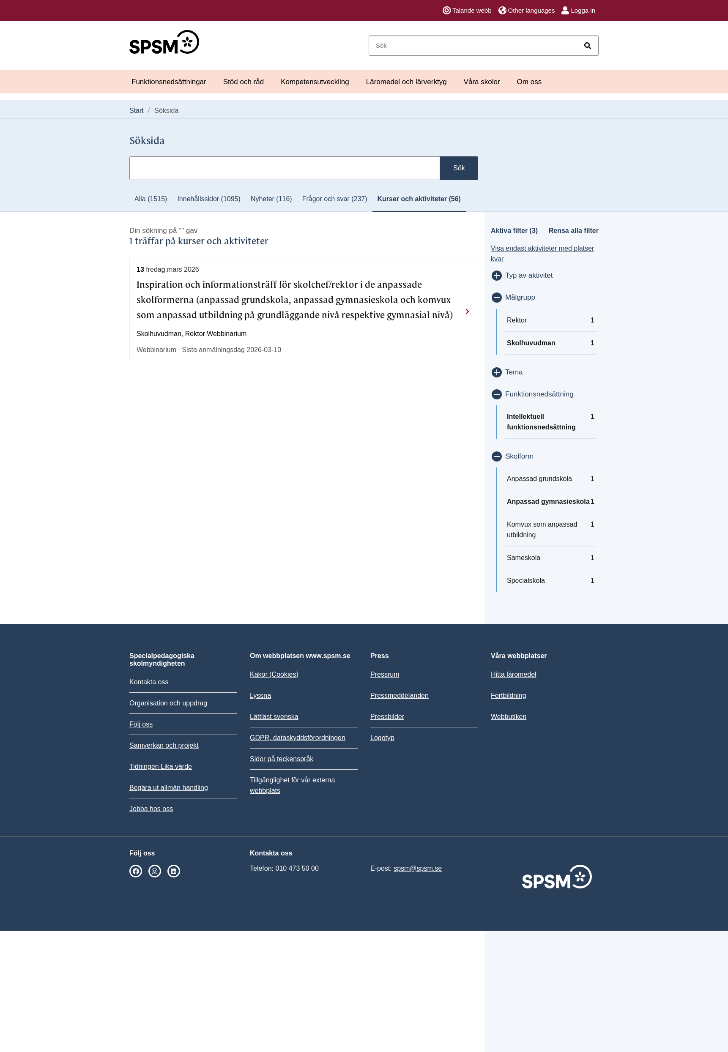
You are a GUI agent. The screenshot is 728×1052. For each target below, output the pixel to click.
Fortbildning (508, 695)
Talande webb (467, 10)
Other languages (526, 10)
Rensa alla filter (574, 230)
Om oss (529, 82)
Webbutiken (508, 716)
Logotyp (382, 737)
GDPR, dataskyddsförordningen (297, 737)
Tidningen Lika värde (160, 766)
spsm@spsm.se (418, 868)
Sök (459, 168)
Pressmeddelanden (399, 695)
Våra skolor (482, 82)
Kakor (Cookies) (274, 674)
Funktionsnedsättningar (168, 82)
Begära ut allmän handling (168, 787)
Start (136, 110)
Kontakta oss (149, 682)
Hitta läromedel (513, 674)
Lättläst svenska (274, 716)
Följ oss (141, 724)
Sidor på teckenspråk (281, 758)
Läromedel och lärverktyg (406, 82)
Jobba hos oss (151, 808)
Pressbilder (387, 716)
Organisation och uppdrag (168, 703)
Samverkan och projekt (164, 745)
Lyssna (260, 695)
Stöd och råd (243, 82)
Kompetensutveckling (315, 82)
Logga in (578, 10)
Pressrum (384, 674)
